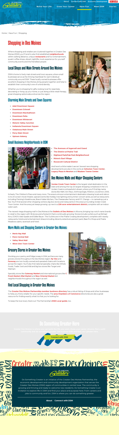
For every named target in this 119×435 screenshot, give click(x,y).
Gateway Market (32, 274)
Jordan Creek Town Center (63, 184)
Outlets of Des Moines (63, 212)
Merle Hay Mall (19, 234)
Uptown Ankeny (19, 136)
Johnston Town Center (94, 169)
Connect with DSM (64, 400)
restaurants (40, 57)
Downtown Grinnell (21, 109)
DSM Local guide (59, 301)
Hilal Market (26, 276)
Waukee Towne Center (87, 172)
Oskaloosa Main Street (22, 130)
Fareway (12, 261)
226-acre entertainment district (72, 204)
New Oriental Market (45, 276)
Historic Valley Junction (23, 123)
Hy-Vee (54, 259)
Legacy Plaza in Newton (62, 172)
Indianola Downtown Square (25, 126)
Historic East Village (63, 158)
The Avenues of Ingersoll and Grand (70, 148)
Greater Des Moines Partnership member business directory (39, 291)
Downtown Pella (19, 116)
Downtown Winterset (22, 120)
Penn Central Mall (20, 237)
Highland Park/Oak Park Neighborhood (71, 155)
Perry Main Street (20, 133)
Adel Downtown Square (23, 106)
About (49, 400)
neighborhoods (57, 54)
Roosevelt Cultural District (66, 162)
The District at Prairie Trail (66, 152)
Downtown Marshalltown (23, 113)
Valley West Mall (19, 240)
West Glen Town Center (23, 244)
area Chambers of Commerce (67, 294)
